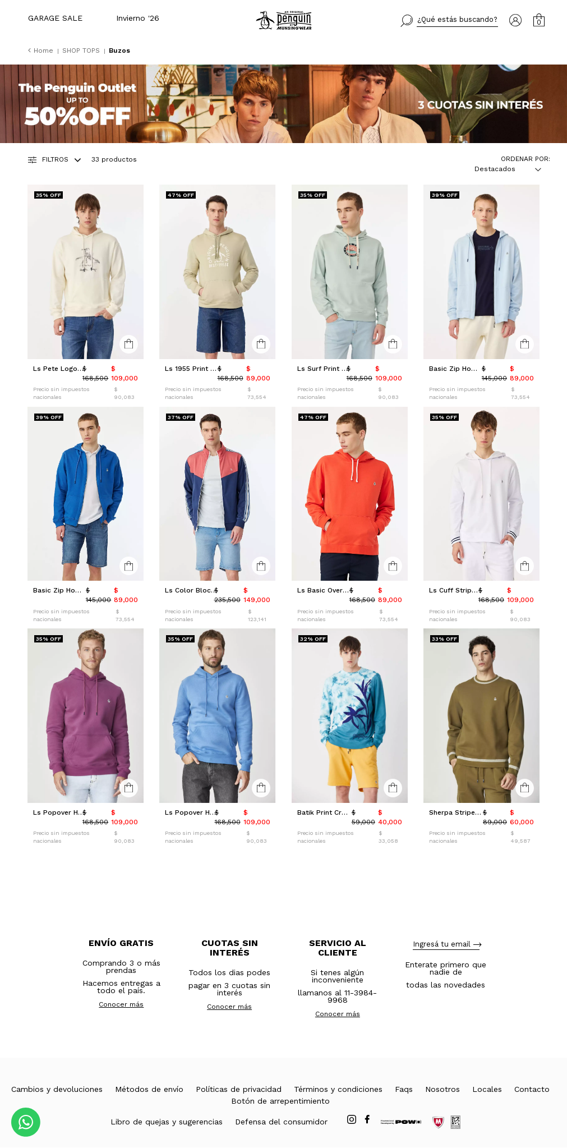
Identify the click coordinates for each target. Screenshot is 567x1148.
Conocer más (121, 1004)
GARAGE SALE (55, 17)
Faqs (404, 1089)
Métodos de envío (149, 1089)
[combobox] (501, 169)
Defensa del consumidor (281, 1121)
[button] (449, 21)
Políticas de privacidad (239, 1089)
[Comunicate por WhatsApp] (25, 1122)
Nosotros (442, 1089)
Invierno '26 (137, 17)
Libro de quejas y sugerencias (166, 1121)
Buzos (119, 50)
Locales (487, 1089)
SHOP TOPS (82, 50)
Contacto (532, 1089)
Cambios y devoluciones (57, 1089)
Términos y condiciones (338, 1089)
